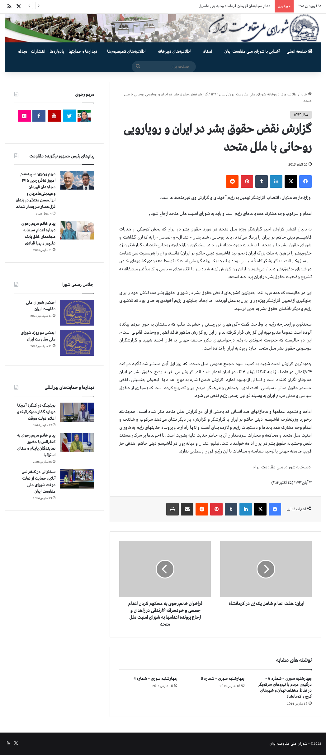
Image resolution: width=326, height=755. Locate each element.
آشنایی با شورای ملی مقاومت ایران (252, 51)
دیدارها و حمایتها (83, 51)
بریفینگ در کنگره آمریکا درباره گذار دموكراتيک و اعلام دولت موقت (36, 412)
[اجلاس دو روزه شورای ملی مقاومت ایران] (77, 343)
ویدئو (22, 51)
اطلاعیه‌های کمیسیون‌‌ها (126, 51)
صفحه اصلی (299, 51)
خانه (306, 94)
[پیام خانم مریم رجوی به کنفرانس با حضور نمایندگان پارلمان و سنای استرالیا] (77, 443)
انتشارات (38, 51)
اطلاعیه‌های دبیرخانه (174, 51)
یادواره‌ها (57, 51)
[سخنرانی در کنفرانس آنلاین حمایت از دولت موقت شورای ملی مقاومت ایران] (77, 479)
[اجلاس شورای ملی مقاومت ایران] (77, 313)
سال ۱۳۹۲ (218, 94)
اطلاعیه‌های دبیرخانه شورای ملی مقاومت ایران (263, 94)
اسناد (207, 51)
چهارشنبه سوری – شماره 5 (222, 678)
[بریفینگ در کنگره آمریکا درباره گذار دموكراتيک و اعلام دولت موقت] (77, 412)
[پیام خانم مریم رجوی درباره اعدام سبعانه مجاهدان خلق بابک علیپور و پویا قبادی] (77, 230)
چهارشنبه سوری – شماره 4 (155, 678)
